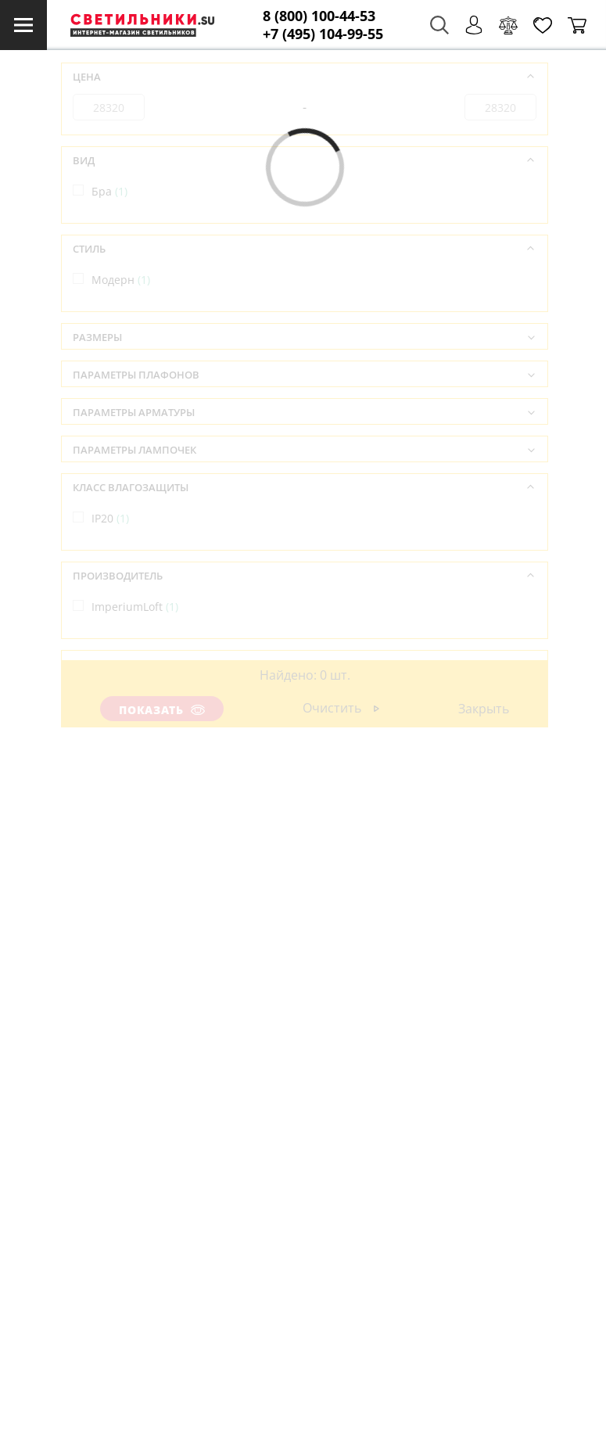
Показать (162, 709)
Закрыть (483, 708)
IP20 (110, 518)
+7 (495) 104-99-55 (323, 34)
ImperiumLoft (134, 606)
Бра (109, 191)
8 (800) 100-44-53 (319, 16)
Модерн (120, 279)
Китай (115, 695)
